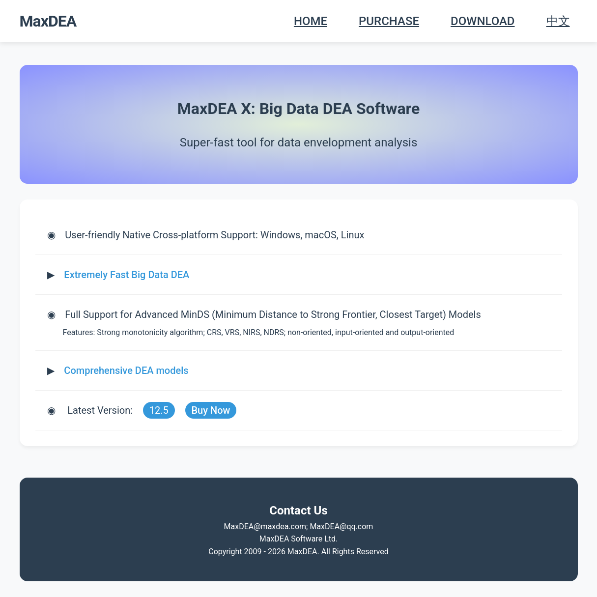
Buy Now (210, 410)
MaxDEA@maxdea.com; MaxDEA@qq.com (298, 526)
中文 (558, 21)
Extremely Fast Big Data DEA (126, 275)
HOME (310, 21)
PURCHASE (389, 21)
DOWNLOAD (482, 21)
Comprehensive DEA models (126, 370)
